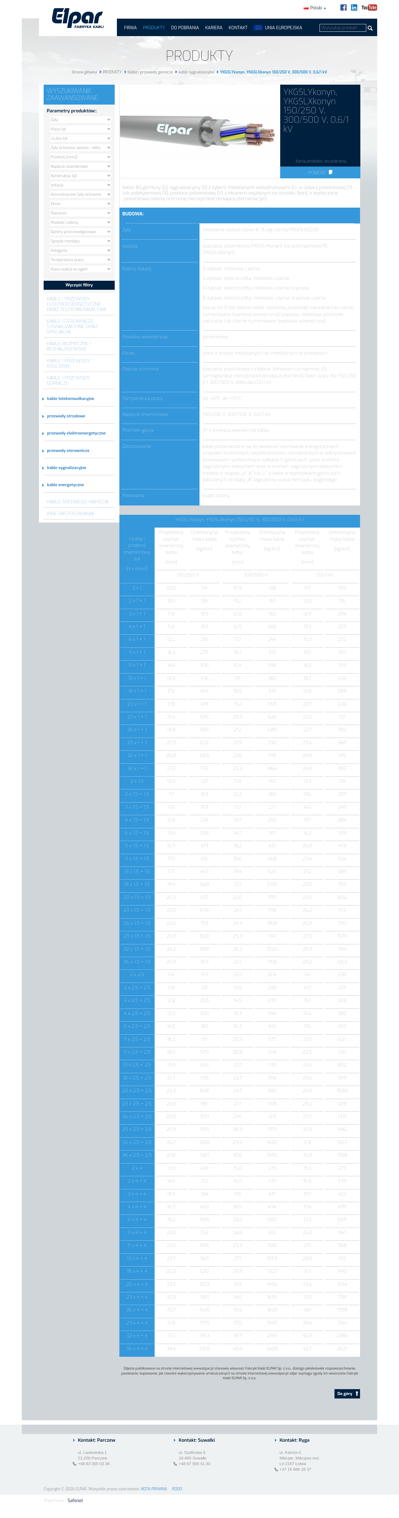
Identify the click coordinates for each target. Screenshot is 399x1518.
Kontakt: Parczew (96, 1440)
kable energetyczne (65, 484)
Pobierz (320, 173)
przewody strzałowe (66, 416)
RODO (177, 1489)
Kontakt (238, 28)
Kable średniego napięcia (77, 501)
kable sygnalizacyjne (196, 72)
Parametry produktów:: (72, 111)
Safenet (75, 1501)
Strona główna (84, 72)
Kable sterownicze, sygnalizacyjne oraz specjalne (72, 326)
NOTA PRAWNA (154, 1489)
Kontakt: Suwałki (197, 1440)
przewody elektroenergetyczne (76, 433)
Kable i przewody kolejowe (68, 363)
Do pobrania (185, 28)
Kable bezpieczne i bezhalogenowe (69, 346)
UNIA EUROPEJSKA (283, 28)
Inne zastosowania (70, 513)
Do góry (348, 1393)
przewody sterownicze (68, 450)
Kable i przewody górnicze (150, 72)
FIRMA (130, 28)
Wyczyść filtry (79, 285)
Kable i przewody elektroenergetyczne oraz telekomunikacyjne (77, 304)
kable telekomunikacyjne (70, 398)
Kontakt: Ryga (295, 1440)
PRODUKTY (154, 28)
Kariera (214, 28)
